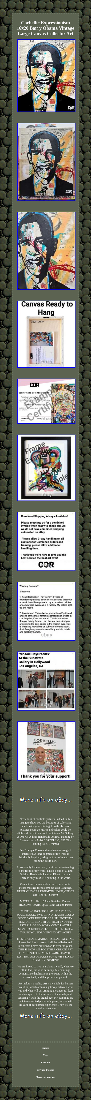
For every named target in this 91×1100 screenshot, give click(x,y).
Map (45, 1055)
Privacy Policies (45, 1069)
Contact (45, 1062)
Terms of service (45, 1077)
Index (45, 1047)
